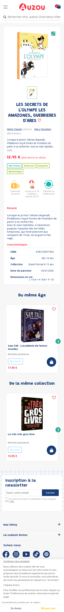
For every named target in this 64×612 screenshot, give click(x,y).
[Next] (58, 341)
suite (9, 150)
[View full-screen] (53, 34)
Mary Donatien (42, 129)
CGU (12, 501)
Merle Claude (14, 129)
